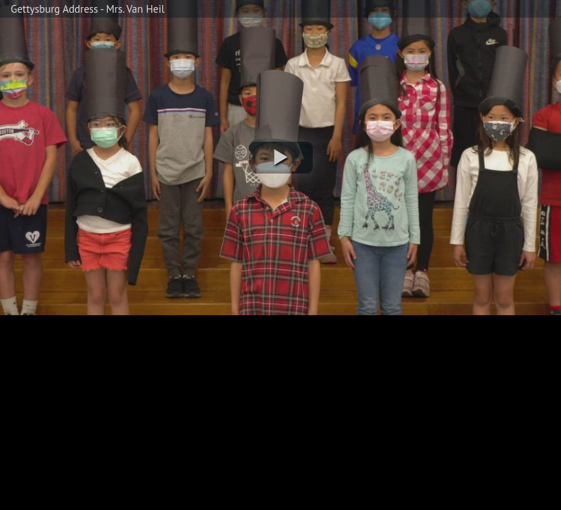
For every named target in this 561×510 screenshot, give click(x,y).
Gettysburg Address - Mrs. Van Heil (88, 9)
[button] (281, 158)
